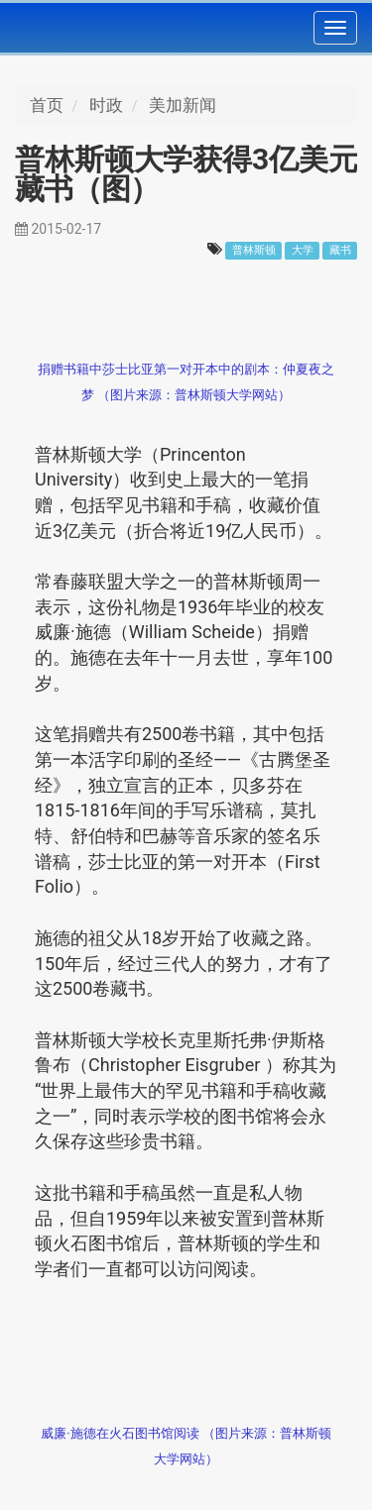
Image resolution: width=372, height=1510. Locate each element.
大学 (302, 250)
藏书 (340, 250)
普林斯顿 (254, 250)
